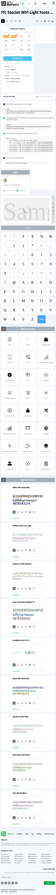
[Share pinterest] (49, 21)
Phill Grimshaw (15, 78)
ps (21, 45)
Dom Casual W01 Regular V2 (24, 602)
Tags (32, 834)
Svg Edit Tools (19, 854)
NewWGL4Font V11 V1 (21, 640)
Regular (13, 69)
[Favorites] (7, 21)
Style (26, 834)
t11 (14, 49)
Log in (44, 3)
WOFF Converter (32, 856)
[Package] (19, 21)
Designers (20, 834)
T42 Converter (19, 860)
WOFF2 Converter (47, 856)
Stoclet (13, 81)
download (17, 58)
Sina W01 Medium (20, 793)
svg (21, 36)
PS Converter (45, 858)
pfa (29, 41)
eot (29, 36)
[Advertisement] (45, 34)
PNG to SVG (4, 854)
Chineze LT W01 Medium (22, 564)
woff (6, 41)
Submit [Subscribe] (49, 883)
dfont (21, 49)
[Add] (3, 21)
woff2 (14, 41)
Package (39, 834)
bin (6, 45)
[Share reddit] (41, 21)
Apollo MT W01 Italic (21, 717)
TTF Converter (32, 854)
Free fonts (10, 3)
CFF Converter (5, 860)
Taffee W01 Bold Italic (21, 487)
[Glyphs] (15, 21)
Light (17, 81)
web (13, 36)
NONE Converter (6, 863)
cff (29, 45)
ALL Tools (17, 863)
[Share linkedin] (53, 21)
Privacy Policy (32, 863)
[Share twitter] (45, 21)
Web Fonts (11, 834)
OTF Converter (46, 854)
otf (21, 41)
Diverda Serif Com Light (22, 526)
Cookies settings (46, 863)
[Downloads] (22, 512)
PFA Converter (5, 858)
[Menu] (35, 3)
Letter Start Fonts (49, 834)
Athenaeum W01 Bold (21, 755)
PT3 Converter (32, 858)
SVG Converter (5, 856)
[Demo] (11, 21)
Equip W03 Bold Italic (21, 678)
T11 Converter (32, 860)
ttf (6, 36)
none (29, 49)
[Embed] (29, 512)
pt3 (14, 45)
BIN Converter (19, 858)
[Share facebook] (37, 21)
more (41, 319)
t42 (6, 49)
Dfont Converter (46, 860)
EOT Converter (19, 856)
